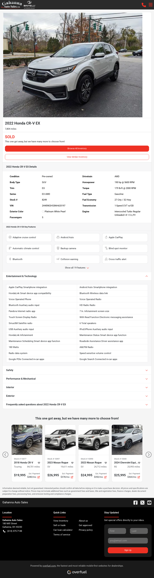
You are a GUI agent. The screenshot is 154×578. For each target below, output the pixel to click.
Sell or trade (59, 525)
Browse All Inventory (77, 148)
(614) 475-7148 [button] (12, 531)
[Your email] (128, 541)
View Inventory (60, 520)
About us (83, 520)
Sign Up (127, 550)
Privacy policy (86, 530)
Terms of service (61, 534)
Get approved (85, 525)
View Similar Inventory (77, 157)
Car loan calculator (62, 530)
